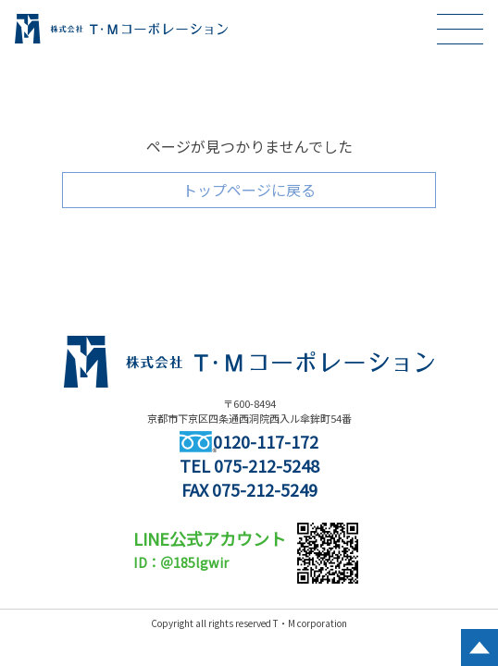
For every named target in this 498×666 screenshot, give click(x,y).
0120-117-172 (249, 441)
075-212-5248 (266, 465)
